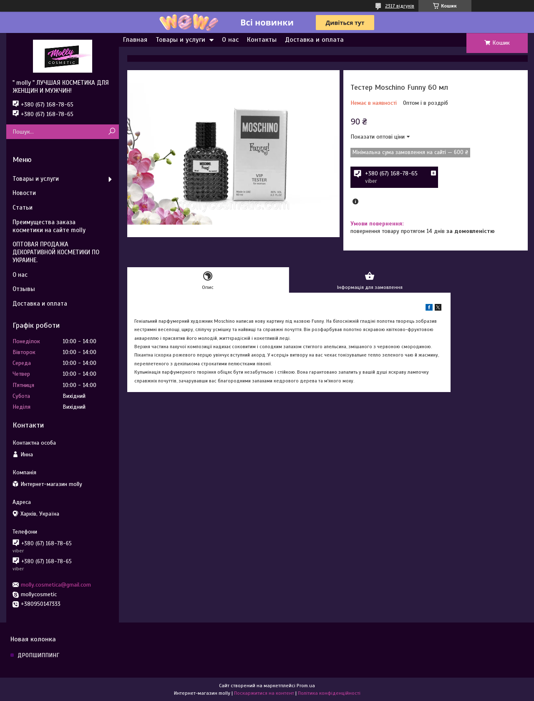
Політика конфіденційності (329, 693)
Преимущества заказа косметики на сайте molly (49, 226)
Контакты (262, 39)
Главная (135, 39)
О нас (230, 39)
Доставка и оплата (314, 39)
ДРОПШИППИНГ (38, 655)
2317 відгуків (399, 6)
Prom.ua (306, 685)
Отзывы (24, 289)
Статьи (23, 207)
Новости (24, 193)
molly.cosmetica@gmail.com (56, 584)
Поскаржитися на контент (264, 693)
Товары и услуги (180, 39)
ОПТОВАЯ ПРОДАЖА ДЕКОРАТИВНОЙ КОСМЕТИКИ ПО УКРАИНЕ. (56, 252)
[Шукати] (111, 131)
